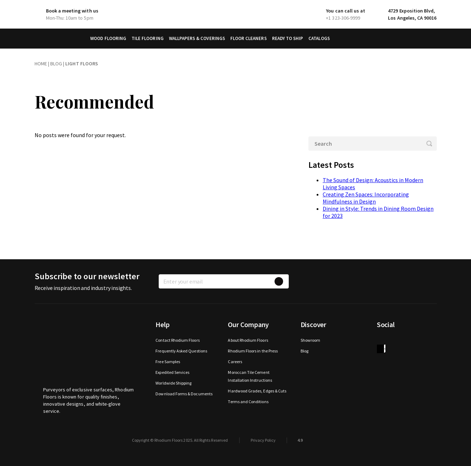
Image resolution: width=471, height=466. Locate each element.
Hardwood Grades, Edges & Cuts (257, 391)
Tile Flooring (148, 38)
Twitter (395, 340)
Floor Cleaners (248, 38)
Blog (304, 351)
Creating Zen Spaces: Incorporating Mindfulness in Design (366, 198)
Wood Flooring (108, 38)
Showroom (310, 340)
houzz (381, 349)
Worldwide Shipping (173, 383)
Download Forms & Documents (184, 393)
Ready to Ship (287, 38)
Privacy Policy (263, 440)
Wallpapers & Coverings (197, 38)
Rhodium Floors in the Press (253, 351)
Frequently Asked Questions (181, 351)
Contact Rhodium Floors (177, 340)
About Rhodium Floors (248, 340)
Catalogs (318, 38)
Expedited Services (172, 372)
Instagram (409, 340)
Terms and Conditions (248, 401)
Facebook (381, 340)
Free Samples (167, 361)
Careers (235, 361)
